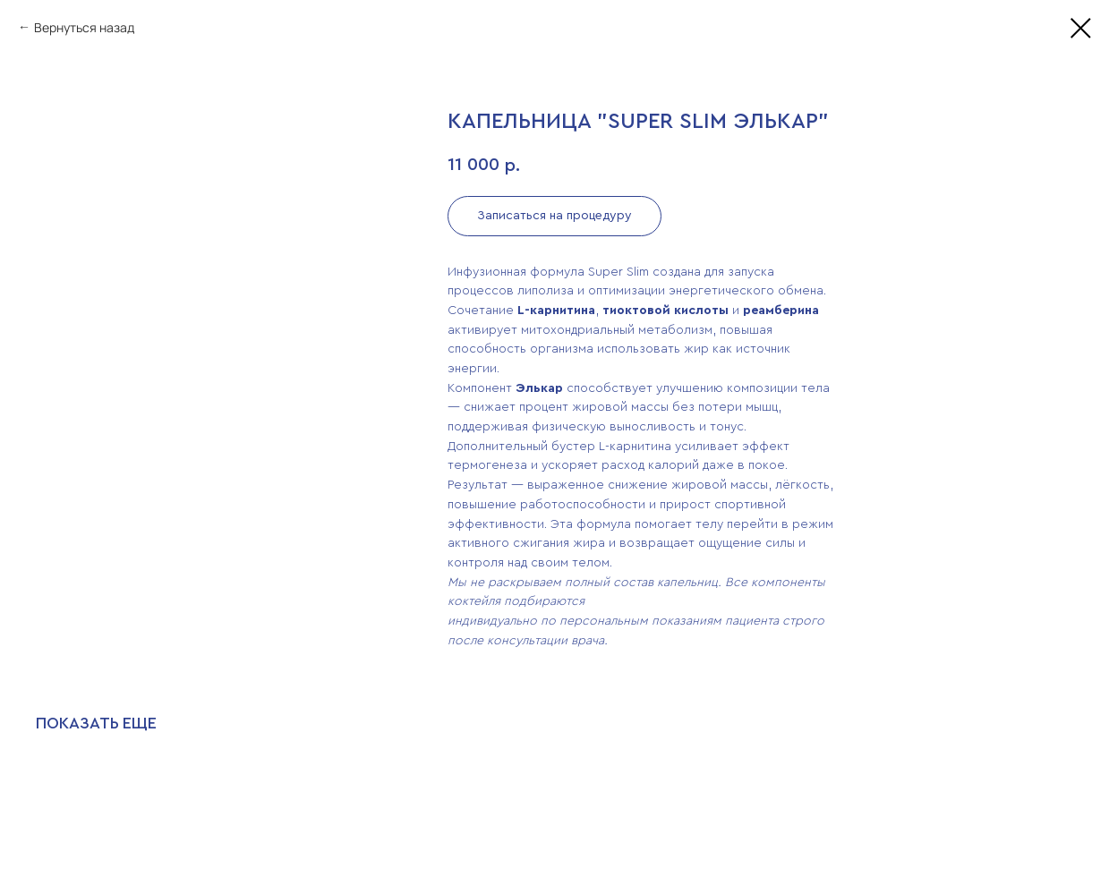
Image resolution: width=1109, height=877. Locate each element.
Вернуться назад (84, 27)
